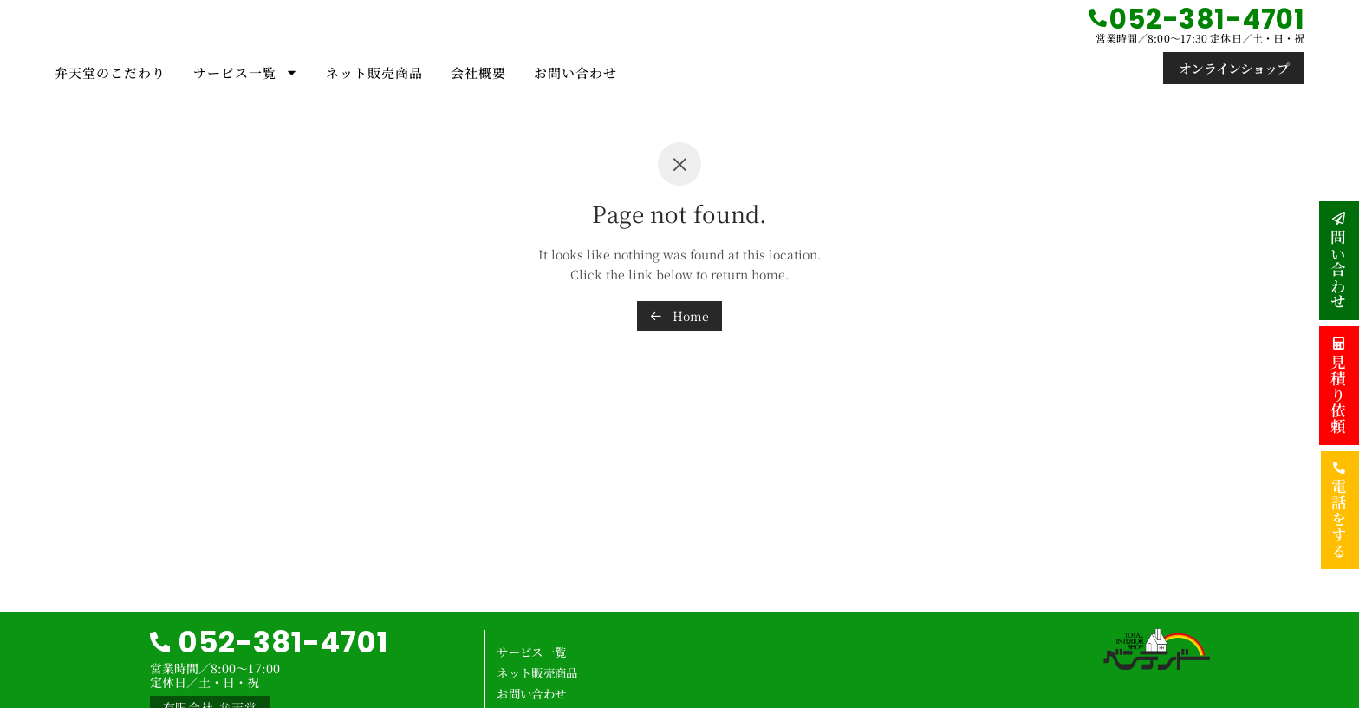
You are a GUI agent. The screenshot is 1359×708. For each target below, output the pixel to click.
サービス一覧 (245, 72)
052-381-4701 (286, 641)
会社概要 (478, 72)
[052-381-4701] (1098, 18)
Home (679, 315)
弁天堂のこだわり (110, 72)
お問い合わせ (575, 72)
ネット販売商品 (374, 72)
